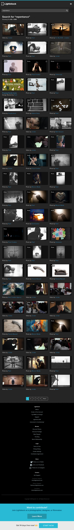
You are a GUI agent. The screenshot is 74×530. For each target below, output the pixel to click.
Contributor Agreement (37, 454)
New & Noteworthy (37, 439)
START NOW (48, 525)
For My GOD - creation (62, 38)
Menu (70, 3)
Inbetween (58, 242)
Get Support (37, 475)
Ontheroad (58, 75)
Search (67, 10)
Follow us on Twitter (38, 462)
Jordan (10, 38)
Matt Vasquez (59, 132)
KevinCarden (35, 224)
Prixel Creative (36, 75)
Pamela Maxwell (36, 279)
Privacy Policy (37, 449)
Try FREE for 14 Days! (37, 414)
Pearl (33, 38)
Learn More (37, 516)
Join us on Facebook (38, 465)
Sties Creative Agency (14, 297)
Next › (45, 399)
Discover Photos (37, 429)
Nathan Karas (36, 113)
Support (37, 417)
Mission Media (36, 187)
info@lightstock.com (37, 480)
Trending (37, 437)
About (37, 409)
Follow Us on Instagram (38, 468)
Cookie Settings (37, 451)
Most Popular (37, 434)
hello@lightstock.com (37, 490)
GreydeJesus (12, 113)
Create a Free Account (37, 412)
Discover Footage (37, 431)
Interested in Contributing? (37, 422)
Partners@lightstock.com (37, 485)
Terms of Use (37, 446)
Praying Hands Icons (9, 93)
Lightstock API (37, 419)
